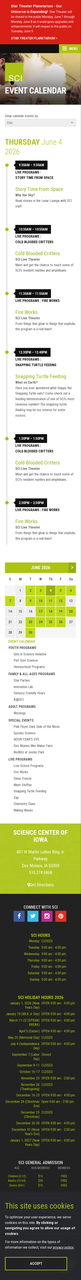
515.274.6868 (40, 872)
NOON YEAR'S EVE (26, 739)
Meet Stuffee (23, 785)
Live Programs (27, 172)
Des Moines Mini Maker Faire (33, 746)
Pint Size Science (26, 660)
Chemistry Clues (24, 804)
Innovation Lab (23, 687)
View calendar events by (21, 116)
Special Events (20, 720)
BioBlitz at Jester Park (29, 752)
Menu (70, 48)
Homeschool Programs (29, 667)
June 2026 (40, 567)
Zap (16, 798)
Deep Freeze (23, 778)
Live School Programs (29, 766)
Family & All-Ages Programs (31, 674)
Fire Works (51, 301)
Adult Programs (22, 707)
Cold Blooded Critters (34, 242)
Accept (36, 1264)
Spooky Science (25, 733)
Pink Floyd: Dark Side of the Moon (37, 727)
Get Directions (40, 884)
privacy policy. (63, 1247)
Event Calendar (21, 641)
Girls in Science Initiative (30, 654)
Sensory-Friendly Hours (29, 693)
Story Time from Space (34, 178)
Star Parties (22, 680)
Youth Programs (22, 648)
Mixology (20, 713)
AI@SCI (19, 700)
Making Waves (23, 810)
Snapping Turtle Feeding (35, 365)
